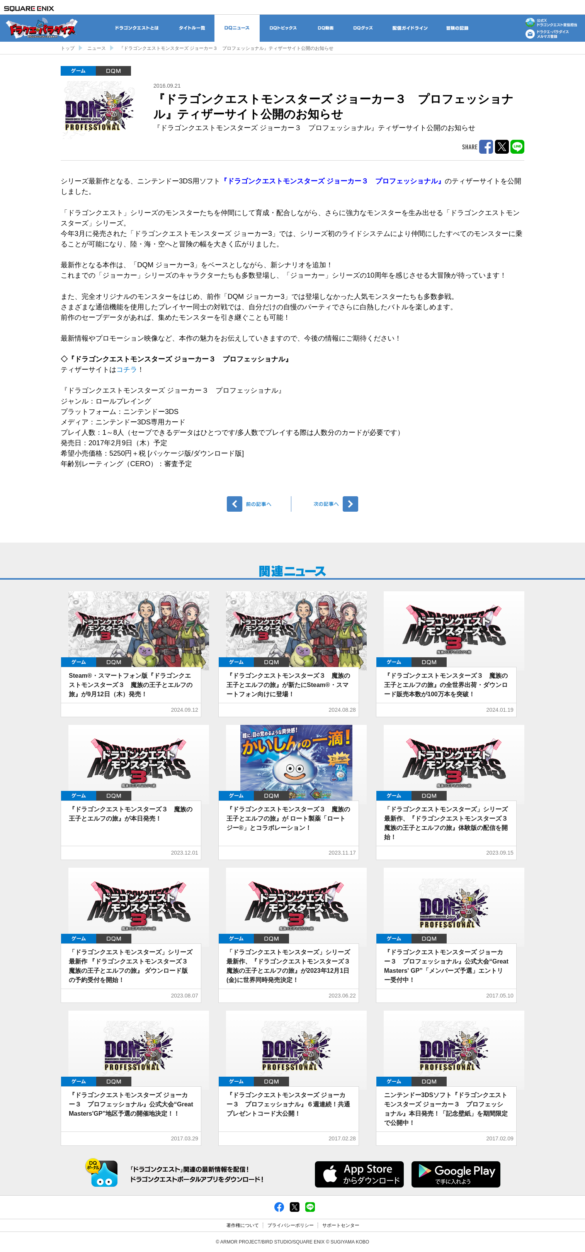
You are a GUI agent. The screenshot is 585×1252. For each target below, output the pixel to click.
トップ (68, 48)
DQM (113, 71)
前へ (259, 504)
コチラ (126, 369)
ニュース (96, 48)
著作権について (242, 1225)
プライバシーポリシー (290, 1225)
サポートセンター (340, 1225)
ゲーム (78, 71)
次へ (326, 504)
